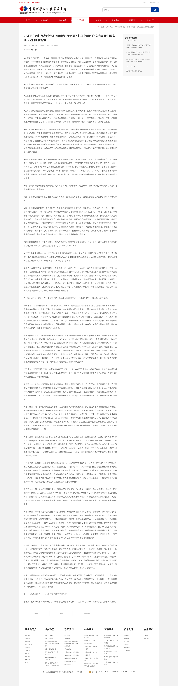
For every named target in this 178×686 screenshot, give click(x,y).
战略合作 (146, 635)
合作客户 (148, 629)
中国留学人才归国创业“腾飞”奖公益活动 (91, 665)
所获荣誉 (127, 647)
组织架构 (27, 641)
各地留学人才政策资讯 (72, 655)
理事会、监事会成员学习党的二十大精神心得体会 (52, 665)
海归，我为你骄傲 (50, 649)
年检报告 (127, 638)
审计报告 (127, 641)
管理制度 (27, 647)
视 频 (26, 663)
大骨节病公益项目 (90, 641)
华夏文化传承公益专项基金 (111, 658)
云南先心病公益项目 (90, 652)
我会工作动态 (49, 635)
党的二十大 (68, 649)
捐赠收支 (127, 644)
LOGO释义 (28, 650)
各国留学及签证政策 (71, 658)
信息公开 (150, 20)
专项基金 (115, 20)
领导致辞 (27, 638)
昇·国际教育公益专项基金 (110, 653)
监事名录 (27, 656)
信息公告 (127, 650)
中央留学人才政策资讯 (72, 652)
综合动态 (62, 20)
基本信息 (127, 635)
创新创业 (132, 20)
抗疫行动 (87, 655)
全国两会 (67, 638)
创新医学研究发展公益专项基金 (111, 636)
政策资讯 (80, 20)
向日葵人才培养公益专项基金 (111, 642)
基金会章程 (28, 644)
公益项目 (97, 20)
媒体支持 (146, 638)
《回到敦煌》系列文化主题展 (91, 648)
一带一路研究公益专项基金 (111, 663)
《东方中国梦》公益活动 (91, 659)
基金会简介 (45, 20)
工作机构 (27, 659)
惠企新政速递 (69, 664)
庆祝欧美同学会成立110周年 (51, 659)
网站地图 (79, 672)
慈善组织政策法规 (70, 661)
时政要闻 (67, 635)
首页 (28, 20)
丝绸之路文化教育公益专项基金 (111, 647)
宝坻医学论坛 (88, 644)
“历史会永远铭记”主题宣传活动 (51, 653)
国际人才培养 (49, 638)
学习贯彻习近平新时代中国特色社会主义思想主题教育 (134, 27)
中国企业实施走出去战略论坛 (91, 636)
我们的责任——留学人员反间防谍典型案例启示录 (52, 644)
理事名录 (27, 653)
